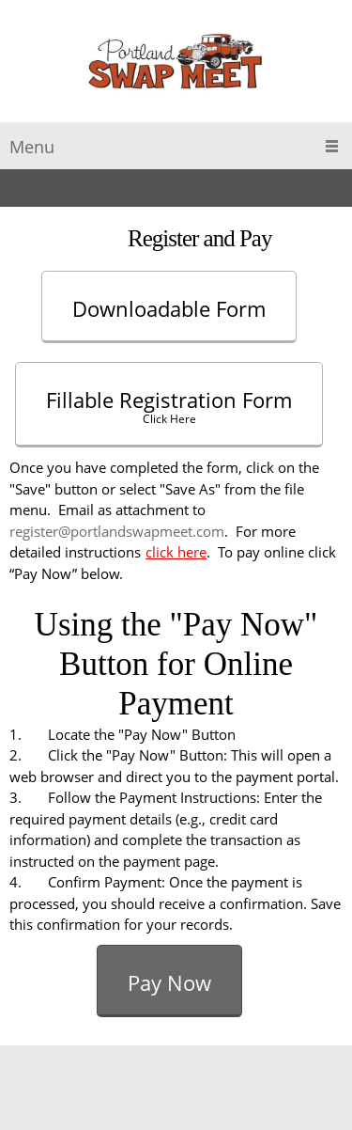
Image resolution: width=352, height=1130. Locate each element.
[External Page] (176, 304)
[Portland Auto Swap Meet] (176, 66)
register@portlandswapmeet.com (116, 531)
